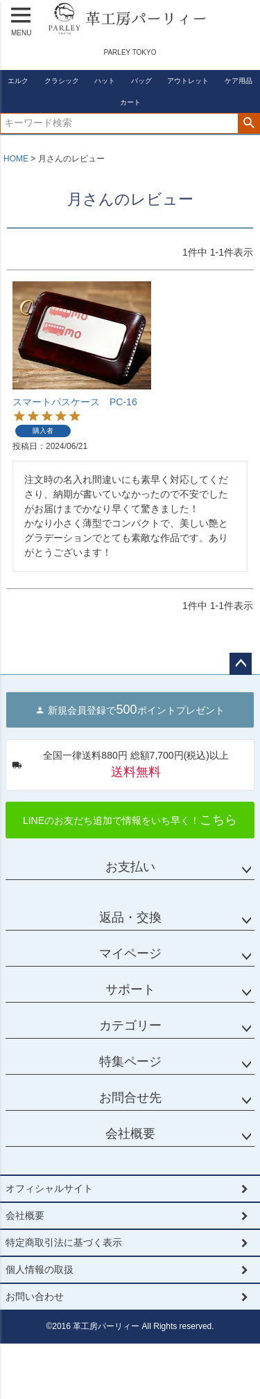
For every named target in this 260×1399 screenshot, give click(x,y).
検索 (248, 123)
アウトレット (188, 81)
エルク (18, 81)
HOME (15, 159)
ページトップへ (240, 664)
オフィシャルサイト (49, 1188)
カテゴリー (130, 1025)
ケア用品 (238, 81)
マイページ (130, 953)
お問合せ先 (130, 1098)
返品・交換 (130, 917)
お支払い (130, 867)
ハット (104, 81)
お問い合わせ (35, 1296)
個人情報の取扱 (39, 1269)
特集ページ (130, 1061)
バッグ (141, 81)
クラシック (61, 81)
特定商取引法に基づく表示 (64, 1242)
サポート (130, 989)
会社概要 (130, 1134)
